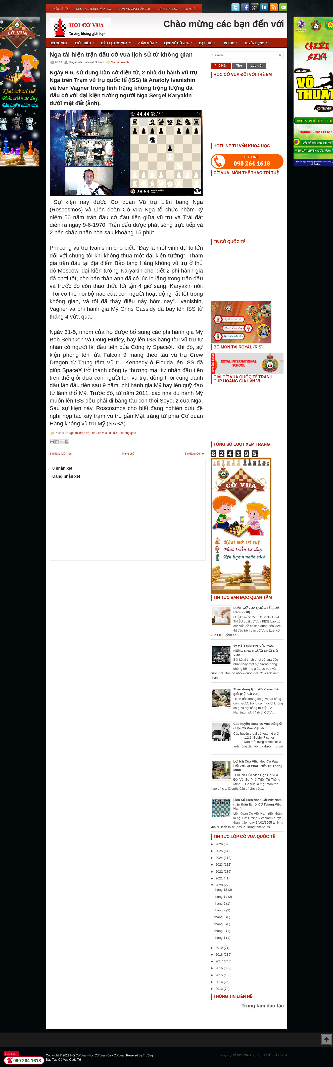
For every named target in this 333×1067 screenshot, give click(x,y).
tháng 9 (220, 903)
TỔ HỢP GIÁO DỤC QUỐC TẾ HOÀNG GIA (259, 1055)
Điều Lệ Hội (61, 8)
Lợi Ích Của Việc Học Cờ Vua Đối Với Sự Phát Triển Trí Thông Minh (257, 766)
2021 (220, 878)
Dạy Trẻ (208, 41)
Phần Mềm (149, 41)
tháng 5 (220, 924)
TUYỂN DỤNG (258, 41)
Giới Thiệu (86, 41)
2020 (220, 885)
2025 (220, 851)
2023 (220, 864)
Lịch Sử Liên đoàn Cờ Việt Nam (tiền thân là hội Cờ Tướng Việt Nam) (257, 804)
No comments (120, 62)
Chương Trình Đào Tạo (93, 8)
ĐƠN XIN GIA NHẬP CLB (134, 8)
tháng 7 (220, 910)
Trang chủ (128, 453)
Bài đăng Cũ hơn (195, 453)
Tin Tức (231, 41)
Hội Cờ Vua (59, 43)
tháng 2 (220, 931)
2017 (220, 961)
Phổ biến (221, 65)
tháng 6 (220, 917)
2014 (220, 982)
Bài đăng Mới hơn (61, 453)
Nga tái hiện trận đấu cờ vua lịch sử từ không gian (121, 55)
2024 (220, 858)
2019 (220, 948)
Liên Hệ (189, 8)
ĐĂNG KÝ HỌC (167, 8)
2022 (220, 871)
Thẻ (239, 65)
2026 (220, 844)
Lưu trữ (256, 65)
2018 (220, 954)
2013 (220, 989)
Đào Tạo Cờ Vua (117, 41)
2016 (220, 968)
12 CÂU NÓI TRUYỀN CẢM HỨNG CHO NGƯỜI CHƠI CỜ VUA (255, 650)
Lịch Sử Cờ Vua (180, 41)
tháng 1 (220, 938)
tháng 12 (221, 890)
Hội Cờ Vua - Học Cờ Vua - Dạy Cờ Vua (97, 1055)
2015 (220, 975)
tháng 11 (221, 897)
